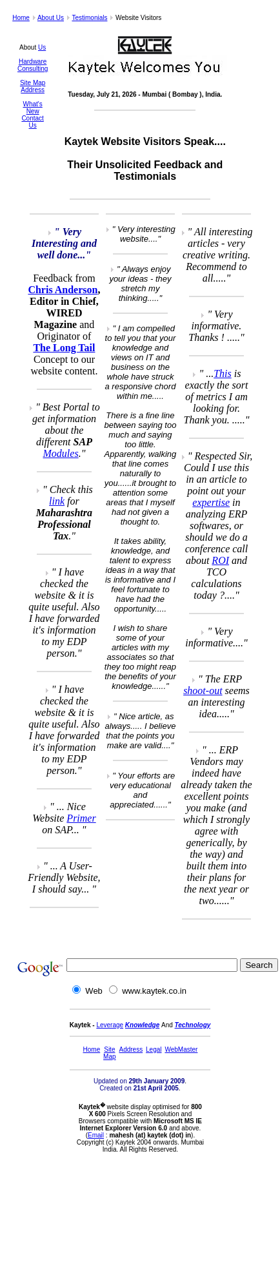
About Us (50, 17)
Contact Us (32, 122)
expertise (211, 502)
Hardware (32, 61)
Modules (61, 453)
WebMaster (181, 1049)
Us (42, 47)
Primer (80, 818)
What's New (33, 108)
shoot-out (202, 690)
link (57, 501)
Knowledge (142, 1025)
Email (96, 1135)
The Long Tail (64, 347)
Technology (193, 1025)
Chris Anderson (62, 289)
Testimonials (89, 17)
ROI (220, 560)
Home (21, 17)
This (223, 373)
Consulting (32, 68)
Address (33, 89)
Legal (153, 1049)
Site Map (32, 82)
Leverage (109, 1025)
